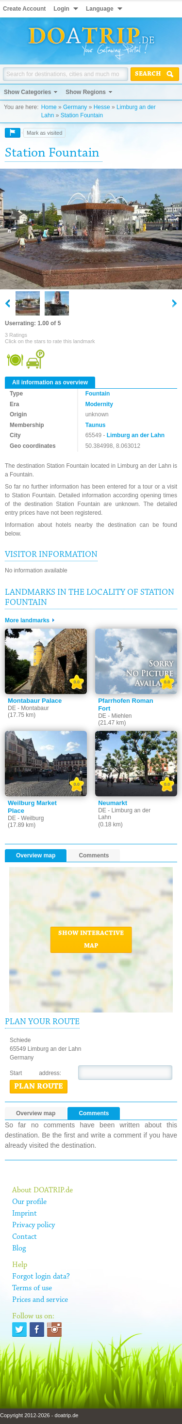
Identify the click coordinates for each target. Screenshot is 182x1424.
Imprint (24, 1214)
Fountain (97, 393)
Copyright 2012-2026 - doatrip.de (39, 1415)
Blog (19, 1248)
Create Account (24, 8)
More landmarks (27, 620)
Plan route (38, 1087)
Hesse (102, 107)
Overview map (35, 855)
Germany (75, 107)
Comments (94, 855)
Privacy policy (33, 1225)
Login (61, 8)
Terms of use (32, 1288)
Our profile (29, 1202)
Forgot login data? (41, 1277)
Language (100, 8)
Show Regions (86, 92)
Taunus (95, 425)
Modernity (99, 404)
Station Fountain (82, 115)
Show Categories (27, 92)
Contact (24, 1237)
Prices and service (40, 1300)
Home (49, 107)
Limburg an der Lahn (136, 435)
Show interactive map (91, 939)
